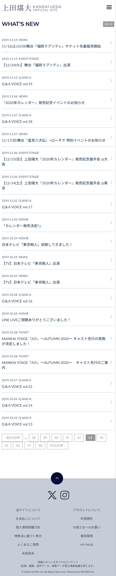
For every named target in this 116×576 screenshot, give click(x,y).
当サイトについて (28, 510)
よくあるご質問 (28, 545)
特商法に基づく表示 (28, 536)
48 (40, 446)
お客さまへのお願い (86, 527)
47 (29, 446)
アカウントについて (86, 510)
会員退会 (28, 553)
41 (67, 438)
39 (45, 438)
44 (101, 438)
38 (34, 438)
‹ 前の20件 (12, 438)
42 (79, 438)
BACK (109, 24)
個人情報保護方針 (28, 527)
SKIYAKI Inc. (88, 571)
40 (56, 438)
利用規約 (87, 519)
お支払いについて (28, 519)
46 (18, 446)
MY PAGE (86, 545)
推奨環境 (87, 536)
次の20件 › (57, 446)
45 (6, 446)
